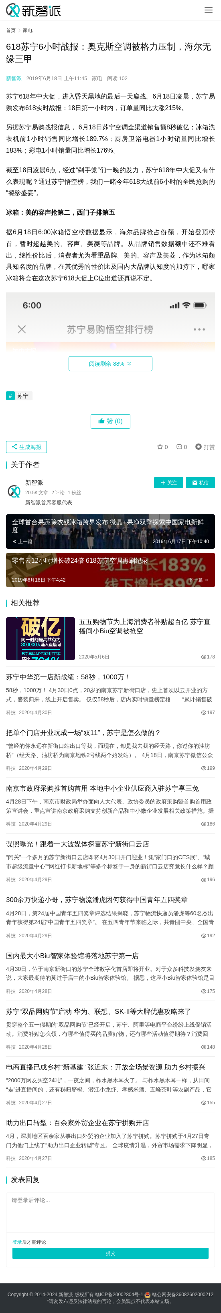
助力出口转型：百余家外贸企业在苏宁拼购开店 (77, 1123)
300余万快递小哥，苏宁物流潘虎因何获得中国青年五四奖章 (97, 900)
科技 (11, 712)
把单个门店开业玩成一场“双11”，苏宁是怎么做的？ (83, 733)
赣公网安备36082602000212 (182, 1294)
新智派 (14, 78)
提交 (111, 1253)
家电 (97, 78)
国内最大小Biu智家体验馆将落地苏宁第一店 (72, 956)
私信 (200, 482)
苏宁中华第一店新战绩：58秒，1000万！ (68, 677)
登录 (17, 1242)
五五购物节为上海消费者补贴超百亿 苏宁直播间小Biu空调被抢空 (145, 626)
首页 (11, 30)
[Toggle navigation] (208, 10)
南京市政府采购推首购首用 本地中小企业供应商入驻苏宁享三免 (102, 788)
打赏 (203, 447)
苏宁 (22, 396)
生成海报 (26, 447)
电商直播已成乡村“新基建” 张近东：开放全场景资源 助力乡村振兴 (105, 1067)
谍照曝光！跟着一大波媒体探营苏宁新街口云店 (77, 844)
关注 (168, 482)
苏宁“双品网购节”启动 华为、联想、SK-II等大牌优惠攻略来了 (98, 1011)
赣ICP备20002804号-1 (119, 1294)
